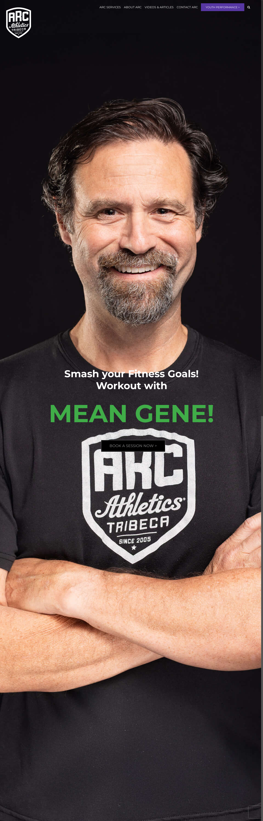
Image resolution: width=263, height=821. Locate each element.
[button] (248, 7)
